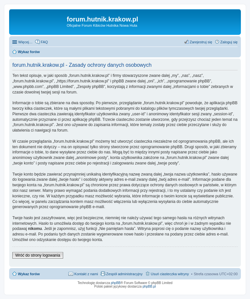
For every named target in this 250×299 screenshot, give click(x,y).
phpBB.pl (149, 286)
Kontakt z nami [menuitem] (86, 274)
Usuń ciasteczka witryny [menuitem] (170, 274)
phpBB (116, 283)
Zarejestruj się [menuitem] (201, 42)
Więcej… (25, 42)
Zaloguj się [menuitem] (229, 42)
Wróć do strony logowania (37, 255)
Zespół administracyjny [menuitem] (124, 274)
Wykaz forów (29, 274)
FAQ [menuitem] (44, 42)
